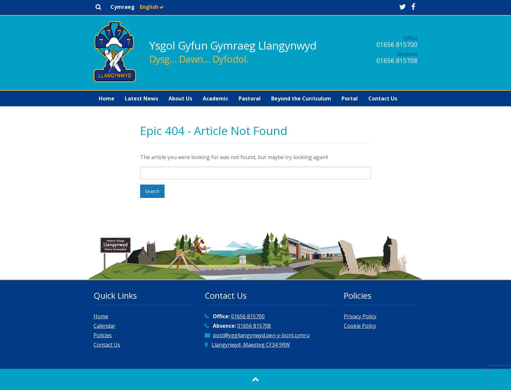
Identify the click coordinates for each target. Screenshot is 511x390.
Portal (350, 98)
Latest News (141, 98)
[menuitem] (107, 98)
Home (106, 98)
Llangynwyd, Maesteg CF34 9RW (251, 344)
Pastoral (250, 98)
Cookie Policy (360, 325)
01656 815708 (396, 60)
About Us (180, 98)
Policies (103, 335)
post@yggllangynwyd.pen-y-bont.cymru (261, 335)
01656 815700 (396, 44)
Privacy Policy (360, 316)
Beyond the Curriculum (301, 98)
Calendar (104, 325)
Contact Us (382, 98)
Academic (215, 98)
